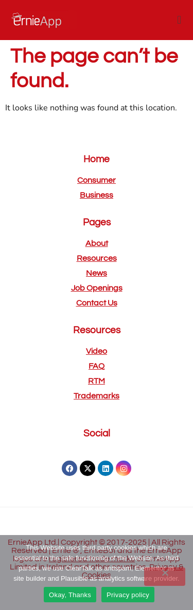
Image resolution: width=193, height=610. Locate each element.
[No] (164, 576)
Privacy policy (128, 595)
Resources (97, 258)
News (96, 273)
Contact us (96, 303)
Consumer (96, 180)
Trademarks (96, 396)
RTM (96, 381)
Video (96, 351)
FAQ (96, 366)
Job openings (96, 288)
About (96, 243)
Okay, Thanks (70, 595)
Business (96, 195)
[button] (179, 19)
